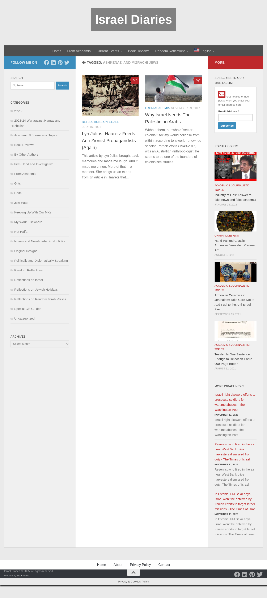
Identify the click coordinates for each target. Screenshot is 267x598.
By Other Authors (26, 154)
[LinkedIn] (53, 62)
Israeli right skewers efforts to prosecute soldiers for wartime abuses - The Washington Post (235, 402)
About (118, 565)
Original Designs (25, 251)
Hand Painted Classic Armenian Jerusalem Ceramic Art (235, 245)
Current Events (108, 51)
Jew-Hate (20, 202)
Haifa (18, 193)
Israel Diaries (133, 19)
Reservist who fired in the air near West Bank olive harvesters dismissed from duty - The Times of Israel (234, 451)
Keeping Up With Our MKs (32, 212)
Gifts (17, 183)
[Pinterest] (60, 62)
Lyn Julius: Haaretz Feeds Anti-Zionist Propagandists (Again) (109, 140)
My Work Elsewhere (28, 222)
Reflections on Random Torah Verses (40, 299)
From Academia (79, 51)
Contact (164, 565)
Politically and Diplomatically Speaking (41, 260)
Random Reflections (170, 51)
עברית (18, 111)
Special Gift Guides (27, 309)
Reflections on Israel (100, 122)
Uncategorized (24, 318)
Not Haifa (20, 231)
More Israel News (229, 386)
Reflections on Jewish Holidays (36, 289)
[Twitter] (66, 62)
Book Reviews (138, 51)
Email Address (228, 111)
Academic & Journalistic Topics (36, 135)
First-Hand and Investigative (34, 164)
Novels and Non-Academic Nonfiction (40, 241)
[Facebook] (46, 62)
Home (57, 51)
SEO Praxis (23, 575)
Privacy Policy (140, 565)
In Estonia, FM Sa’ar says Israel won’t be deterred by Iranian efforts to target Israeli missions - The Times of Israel (235, 501)
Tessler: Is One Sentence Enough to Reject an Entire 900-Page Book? (233, 358)
